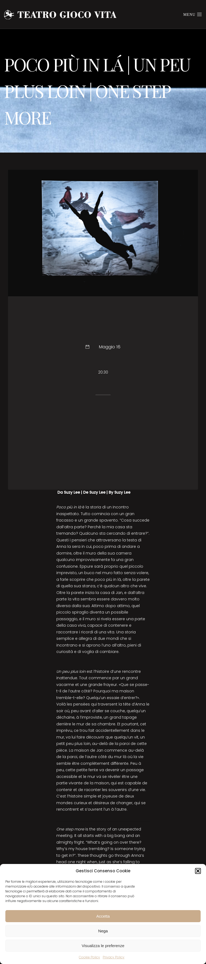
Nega (103, 931)
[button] (198, 871)
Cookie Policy (89, 957)
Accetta (103, 916)
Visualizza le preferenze (103, 945)
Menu (192, 14)
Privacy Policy (113, 957)
